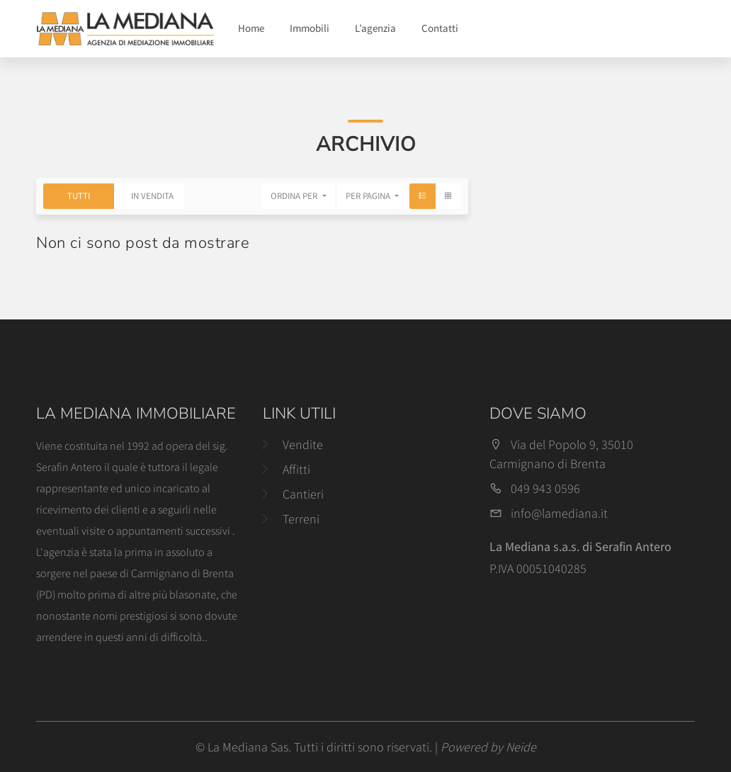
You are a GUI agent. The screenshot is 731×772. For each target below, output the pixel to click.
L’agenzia (375, 28)
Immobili (309, 28)
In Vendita (152, 196)
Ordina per (295, 196)
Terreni (301, 519)
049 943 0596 (545, 488)
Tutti (78, 196)
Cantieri (303, 494)
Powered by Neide (488, 747)
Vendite (303, 444)
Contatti (439, 28)
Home (251, 28)
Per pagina (369, 196)
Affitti (296, 469)
